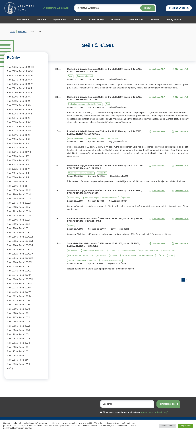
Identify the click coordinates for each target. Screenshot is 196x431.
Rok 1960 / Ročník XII (18, 347)
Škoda (161, 255)
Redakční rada (135, 20)
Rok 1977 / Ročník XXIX (19, 275)
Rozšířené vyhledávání (56, 8)
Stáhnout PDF (157, 69)
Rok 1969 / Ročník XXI (18, 309)
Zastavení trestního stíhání (111, 260)
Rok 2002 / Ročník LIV (18, 169)
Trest (70, 76)
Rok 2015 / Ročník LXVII (19, 114)
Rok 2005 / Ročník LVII (18, 156)
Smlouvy (71, 226)
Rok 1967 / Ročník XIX (18, 317)
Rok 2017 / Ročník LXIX (19, 105)
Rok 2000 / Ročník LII (18, 177)
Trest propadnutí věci (95, 138)
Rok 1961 (22, 32)
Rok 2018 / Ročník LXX (19, 101)
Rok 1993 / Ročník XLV (18, 207)
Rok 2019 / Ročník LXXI (19, 97)
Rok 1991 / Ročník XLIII (19, 215)
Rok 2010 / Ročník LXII (18, 135)
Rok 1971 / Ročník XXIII (19, 300)
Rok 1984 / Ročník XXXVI (20, 245)
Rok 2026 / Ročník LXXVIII (20, 67)
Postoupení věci (169, 250)
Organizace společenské (148, 250)
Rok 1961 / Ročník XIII (18, 343)
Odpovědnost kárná (127, 250)
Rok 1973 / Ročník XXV (19, 292)
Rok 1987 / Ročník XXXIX (20, 232)
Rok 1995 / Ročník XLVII (19, 198)
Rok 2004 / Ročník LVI (18, 160)
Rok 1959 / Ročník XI (17, 351)
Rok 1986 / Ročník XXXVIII (20, 237)
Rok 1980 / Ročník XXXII (19, 262)
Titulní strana (22, 20)
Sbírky (12, 32)
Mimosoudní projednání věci (93, 250)
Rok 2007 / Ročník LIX (18, 148)
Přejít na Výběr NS (179, 8)
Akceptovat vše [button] (185, 426)
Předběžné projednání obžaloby (80, 255)
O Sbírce (115, 20)
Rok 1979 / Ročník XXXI (19, 266)
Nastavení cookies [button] (168, 426)
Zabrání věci (113, 138)
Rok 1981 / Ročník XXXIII (20, 258)
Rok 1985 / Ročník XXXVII (20, 241)
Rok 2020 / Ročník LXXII (19, 92)
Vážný (10, 368)
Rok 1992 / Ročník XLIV (19, 211)
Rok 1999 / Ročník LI (17, 181)
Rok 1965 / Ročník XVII (19, 326)
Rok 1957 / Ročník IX (17, 360)
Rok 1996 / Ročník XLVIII (19, 194)
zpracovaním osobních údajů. (155, 412)
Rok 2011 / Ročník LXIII (19, 131)
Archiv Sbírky (96, 20)
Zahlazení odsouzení (85, 76)
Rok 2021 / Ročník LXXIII (20, 88)
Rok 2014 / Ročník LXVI (19, 118)
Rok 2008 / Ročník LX (18, 143)
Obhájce (112, 250)
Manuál (78, 20)
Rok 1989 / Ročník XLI (18, 224)
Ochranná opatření (75, 138)
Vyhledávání (59, 20)
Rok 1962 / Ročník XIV (18, 339)
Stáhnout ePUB (180, 69)
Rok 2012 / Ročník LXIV (19, 126)
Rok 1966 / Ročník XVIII (19, 322)
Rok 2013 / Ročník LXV (19, 122)
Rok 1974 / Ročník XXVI (19, 288)
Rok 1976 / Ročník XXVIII (20, 279)
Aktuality (41, 20)
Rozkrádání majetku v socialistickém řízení (84, 104)
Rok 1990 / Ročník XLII (18, 220)
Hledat (147, 8)
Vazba (170, 255)
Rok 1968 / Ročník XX (18, 313)
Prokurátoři (101, 255)
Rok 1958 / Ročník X (17, 355)
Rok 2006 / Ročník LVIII (19, 152)
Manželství (102, 173)
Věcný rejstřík (174, 20)
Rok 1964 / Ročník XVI (18, 330)
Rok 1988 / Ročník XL (18, 228)
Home (5, 32)
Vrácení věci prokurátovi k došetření (82, 260)
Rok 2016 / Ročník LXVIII (20, 109)
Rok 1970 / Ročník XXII (19, 305)
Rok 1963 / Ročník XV (18, 334)
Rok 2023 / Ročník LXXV (19, 80)
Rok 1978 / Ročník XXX (19, 271)
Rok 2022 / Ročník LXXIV (20, 84)
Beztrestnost (73, 250)
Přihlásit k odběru (168, 404)
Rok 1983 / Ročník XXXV (19, 249)
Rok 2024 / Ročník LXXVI (20, 75)
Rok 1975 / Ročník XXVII (19, 283)
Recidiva (113, 255)
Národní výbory (74, 198)
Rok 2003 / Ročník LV (18, 165)
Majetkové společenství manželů (80, 173)
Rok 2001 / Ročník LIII (18, 173)
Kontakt (155, 20)
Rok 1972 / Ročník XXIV (19, 296)
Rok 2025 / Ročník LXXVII (20, 71)
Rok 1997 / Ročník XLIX (19, 190)
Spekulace (126, 198)
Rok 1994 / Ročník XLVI (19, 203)
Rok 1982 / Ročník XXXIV (20, 254)
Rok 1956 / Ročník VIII (18, 364)
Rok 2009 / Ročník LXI (18, 139)
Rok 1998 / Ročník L (17, 186)
